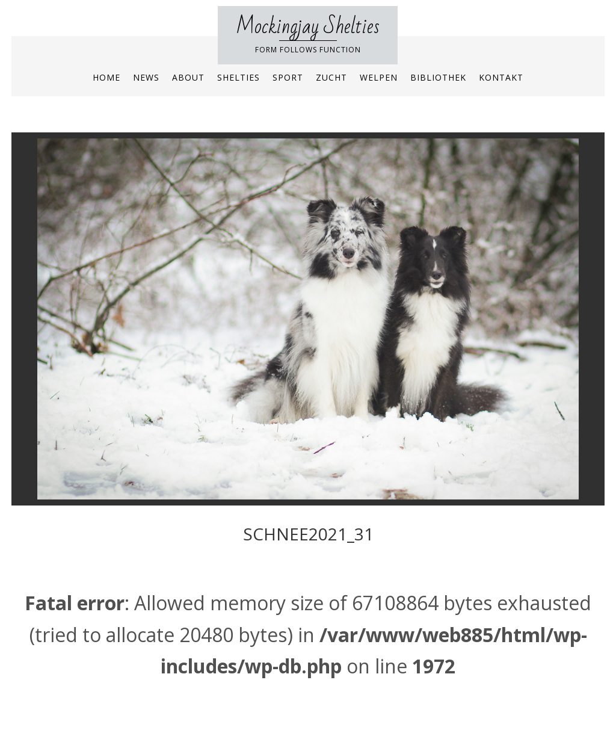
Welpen (379, 77)
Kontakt (501, 77)
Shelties (238, 77)
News (146, 77)
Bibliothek (438, 77)
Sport (288, 77)
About (188, 77)
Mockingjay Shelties (308, 27)
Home (106, 77)
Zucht (331, 77)
